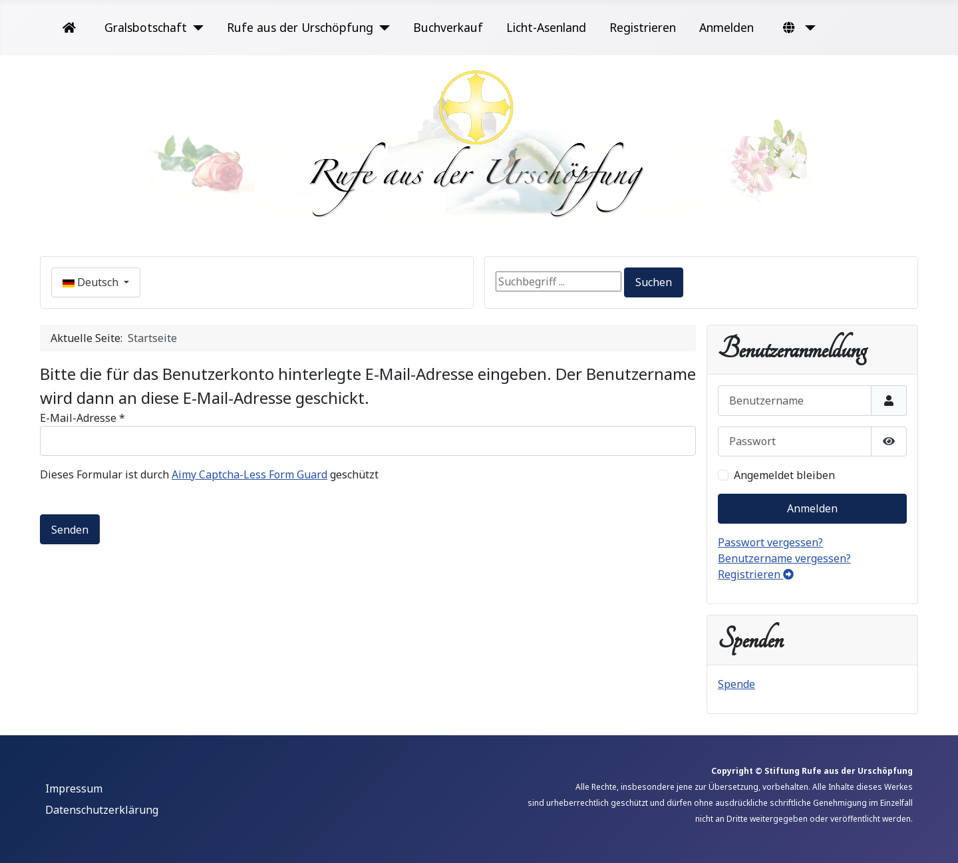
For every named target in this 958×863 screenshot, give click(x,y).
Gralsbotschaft (145, 27)
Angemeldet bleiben (784, 475)
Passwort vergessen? (770, 542)
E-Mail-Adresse (82, 418)
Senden (69, 529)
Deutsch (92, 282)
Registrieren (642, 27)
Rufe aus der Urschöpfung (300, 27)
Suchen (653, 282)
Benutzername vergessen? (784, 558)
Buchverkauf (448, 27)
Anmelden (726, 27)
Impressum (73, 788)
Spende (736, 684)
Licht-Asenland (546, 27)
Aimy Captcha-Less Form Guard (249, 474)
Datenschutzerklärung (101, 809)
